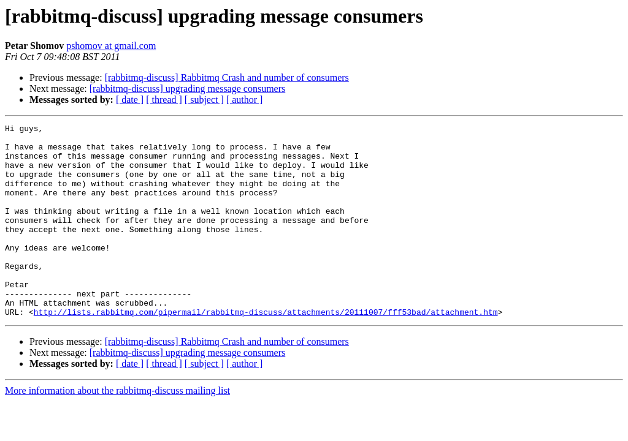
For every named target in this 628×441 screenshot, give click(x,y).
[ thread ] (164, 99)
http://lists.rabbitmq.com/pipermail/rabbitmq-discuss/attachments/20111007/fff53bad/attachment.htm (266, 350)
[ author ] (244, 99)
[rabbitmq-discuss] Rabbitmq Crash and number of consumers (227, 77)
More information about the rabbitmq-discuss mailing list (117, 429)
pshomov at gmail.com (111, 45)
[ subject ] (204, 99)
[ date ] (130, 99)
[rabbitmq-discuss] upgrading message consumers (187, 88)
